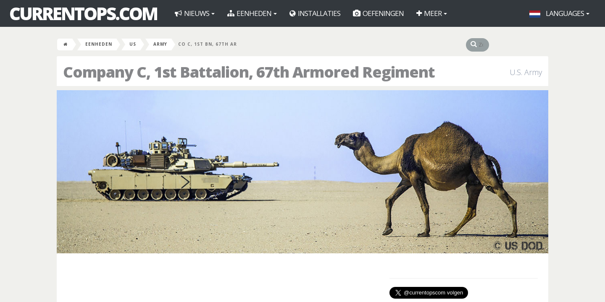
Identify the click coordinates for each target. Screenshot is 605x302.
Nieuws (195, 13)
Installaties (314, 13)
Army (160, 44)
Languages (559, 13)
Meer (431, 13)
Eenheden (252, 13)
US (132, 44)
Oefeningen (378, 13)
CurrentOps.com (83, 13)
